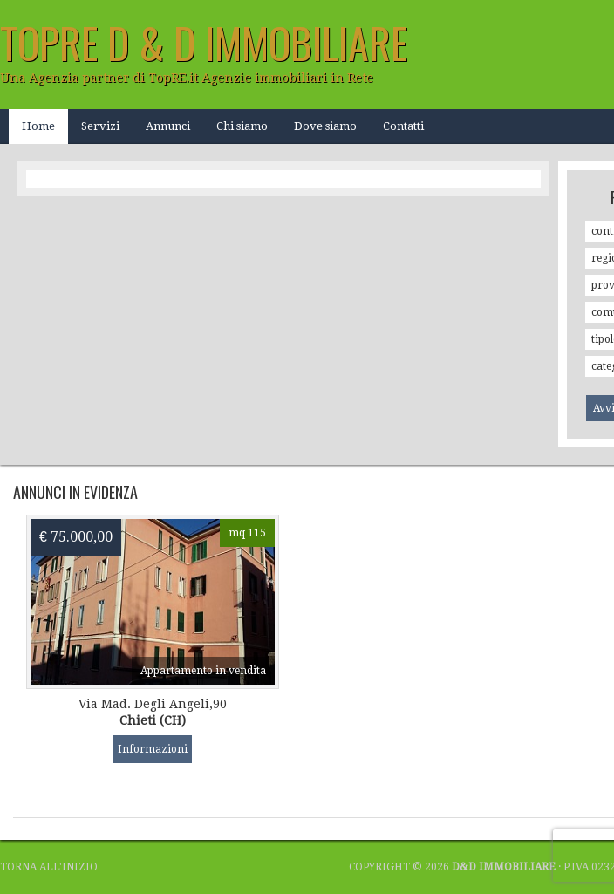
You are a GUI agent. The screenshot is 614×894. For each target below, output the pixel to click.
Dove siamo (325, 126)
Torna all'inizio (49, 867)
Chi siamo (242, 126)
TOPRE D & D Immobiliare (203, 42)
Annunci (168, 126)
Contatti (403, 126)
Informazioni (153, 749)
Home (38, 126)
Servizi (100, 126)
